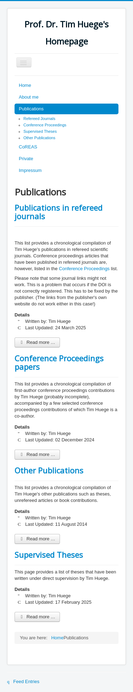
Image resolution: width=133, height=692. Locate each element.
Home (25, 85)
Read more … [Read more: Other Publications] (37, 538)
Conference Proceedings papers (59, 362)
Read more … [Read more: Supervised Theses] (37, 616)
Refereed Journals (39, 118)
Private (26, 158)
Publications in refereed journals (58, 211)
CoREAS (28, 147)
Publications (31, 108)
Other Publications (39, 138)
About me (29, 97)
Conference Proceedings (44, 125)
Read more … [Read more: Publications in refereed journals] (37, 342)
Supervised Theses (40, 131)
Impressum (30, 170)
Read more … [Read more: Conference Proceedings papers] (37, 454)
